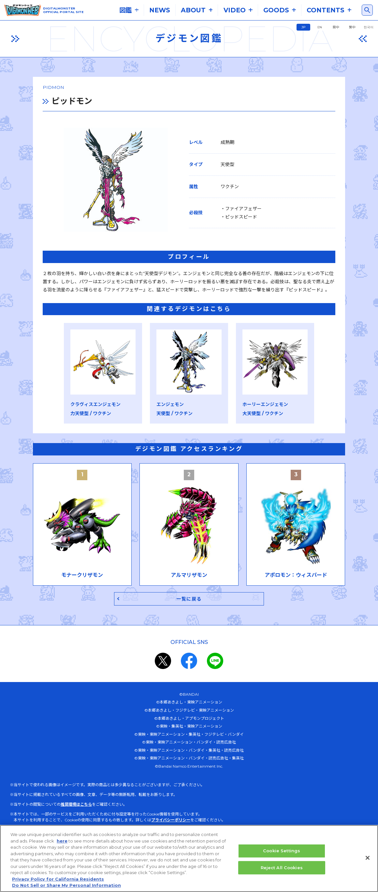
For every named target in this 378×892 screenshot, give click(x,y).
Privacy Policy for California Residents (58, 879)
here (62, 841)
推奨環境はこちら (76, 806)
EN (319, 27)
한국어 (368, 27)
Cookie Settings (281, 851)
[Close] (367, 858)
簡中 (336, 27)
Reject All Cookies (282, 868)
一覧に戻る (189, 601)
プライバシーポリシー (170, 822)
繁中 (352, 27)
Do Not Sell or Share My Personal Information (66, 885)
